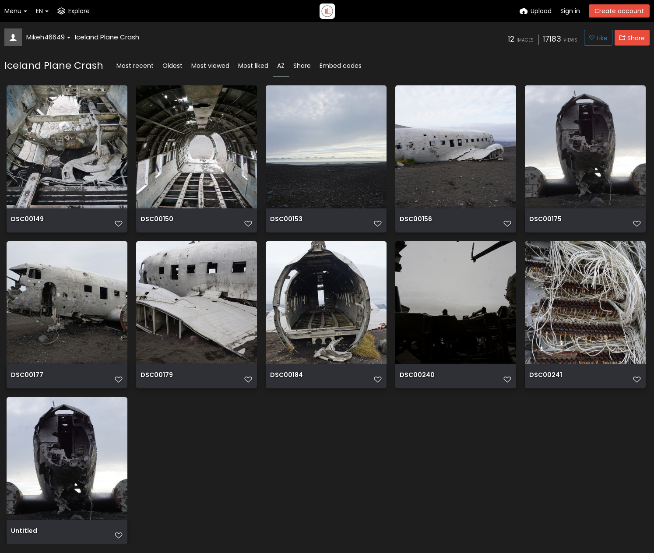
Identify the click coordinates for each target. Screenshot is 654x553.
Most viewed (210, 65)
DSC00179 (157, 375)
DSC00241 (545, 375)
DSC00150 (157, 219)
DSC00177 (27, 375)
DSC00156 (416, 219)
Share (302, 65)
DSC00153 (286, 219)
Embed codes (341, 65)
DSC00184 (286, 375)
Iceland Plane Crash (107, 37)
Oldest (172, 65)
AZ (281, 65)
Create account (619, 11)
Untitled (24, 531)
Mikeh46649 (48, 37)
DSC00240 (417, 375)
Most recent (135, 65)
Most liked (253, 65)
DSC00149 (27, 219)
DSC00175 (545, 219)
